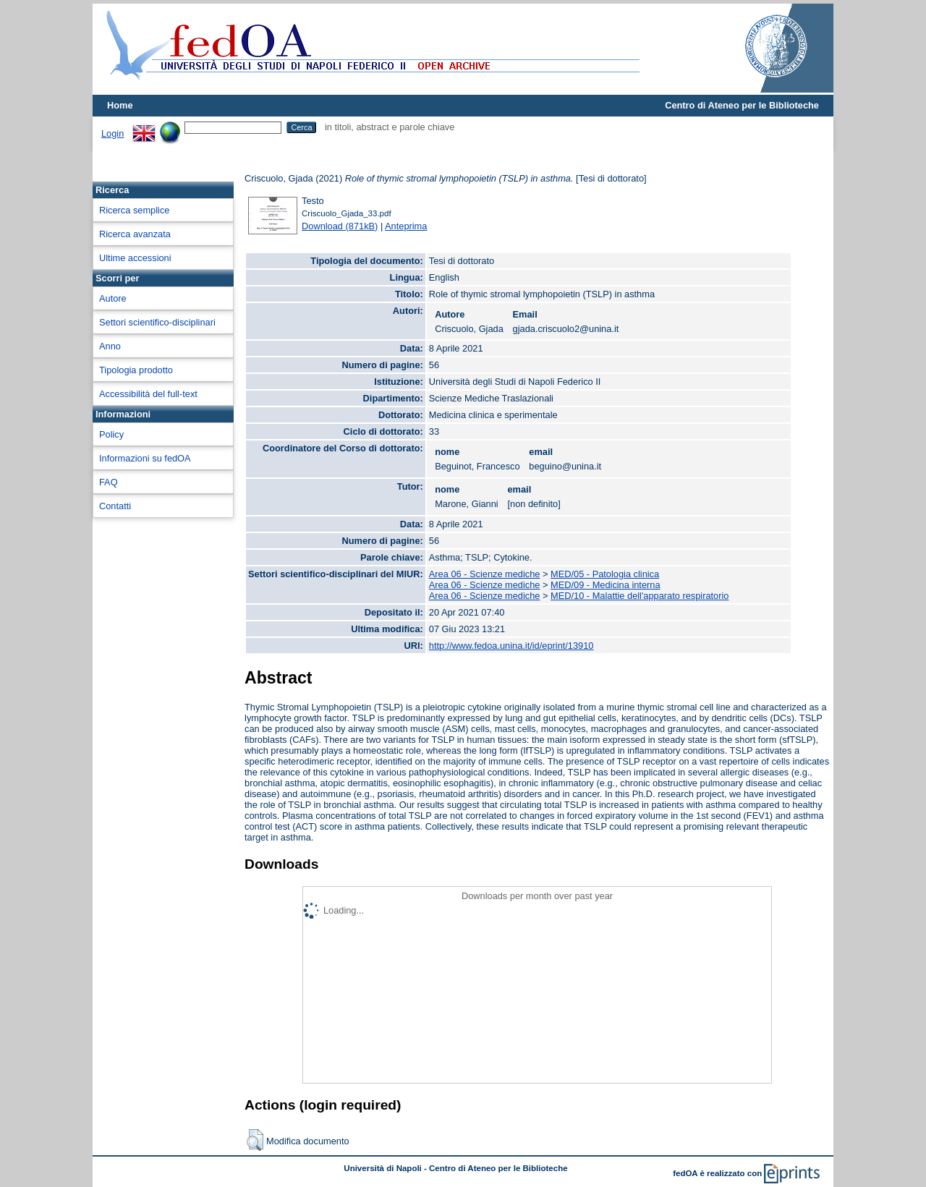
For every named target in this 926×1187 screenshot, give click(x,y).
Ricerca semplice (134, 210)
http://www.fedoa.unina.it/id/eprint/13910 (511, 645)
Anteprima (406, 226)
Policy (111, 434)
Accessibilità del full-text (148, 393)
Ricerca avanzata (135, 234)
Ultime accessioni (135, 257)
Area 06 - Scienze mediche (484, 574)
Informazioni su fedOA (145, 458)
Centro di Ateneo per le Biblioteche (742, 105)
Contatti (115, 506)
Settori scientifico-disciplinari (157, 322)
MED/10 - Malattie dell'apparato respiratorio (640, 595)
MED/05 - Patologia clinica (605, 574)
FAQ (108, 482)
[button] (255, 1140)
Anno (110, 346)
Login (112, 133)
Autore (113, 298)
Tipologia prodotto (136, 370)
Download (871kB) (340, 226)
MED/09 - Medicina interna (605, 584)
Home (120, 105)
